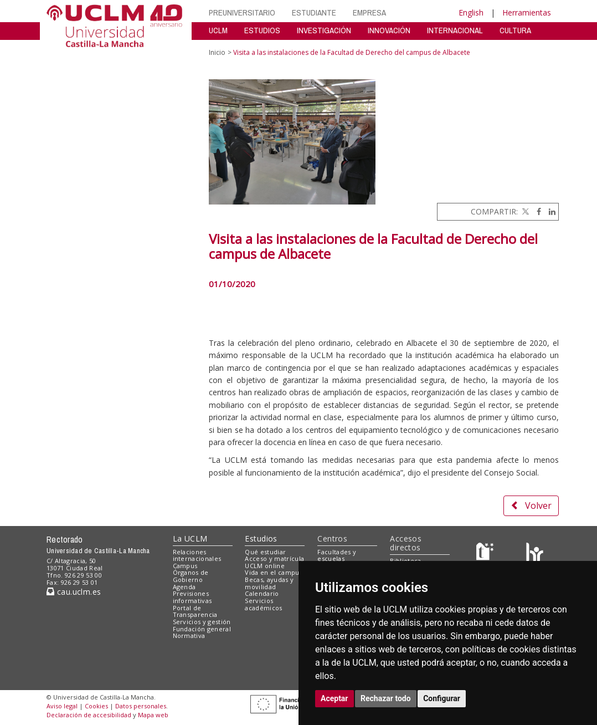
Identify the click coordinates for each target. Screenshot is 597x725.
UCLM (218, 30)
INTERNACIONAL (455, 30)
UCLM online (265, 565)
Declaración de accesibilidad (89, 715)
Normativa (189, 635)
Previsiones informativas (192, 597)
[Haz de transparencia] (486, 554)
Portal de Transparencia (195, 611)
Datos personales (140, 706)
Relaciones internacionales (197, 555)
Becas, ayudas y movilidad (269, 583)
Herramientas (526, 12)
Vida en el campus (273, 572)
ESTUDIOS (262, 30)
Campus (185, 565)
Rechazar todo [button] (386, 698)
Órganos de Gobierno (191, 576)
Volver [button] (531, 505)
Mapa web (153, 715)
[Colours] (534, 554)
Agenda (184, 587)
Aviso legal (62, 706)
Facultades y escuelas (336, 555)
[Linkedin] (549, 211)
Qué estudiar (265, 552)
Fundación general (202, 629)
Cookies (96, 706)
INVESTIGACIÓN (324, 30)
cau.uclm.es (74, 591)
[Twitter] (524, 211)
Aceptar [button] (334, 698)
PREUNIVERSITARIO (242, 12)
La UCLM (190, 538)
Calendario (262, 593)
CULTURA (515, 30)
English (471, 12)
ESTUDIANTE (314, 12)
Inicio (217, 52)
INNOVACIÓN (389, 30)
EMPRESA (369, 12)
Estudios (261, 538)
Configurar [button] (441, 698)
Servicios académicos (263, 604)
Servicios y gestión (202, 621)
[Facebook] (536, 211)
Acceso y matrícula (274, 558)
